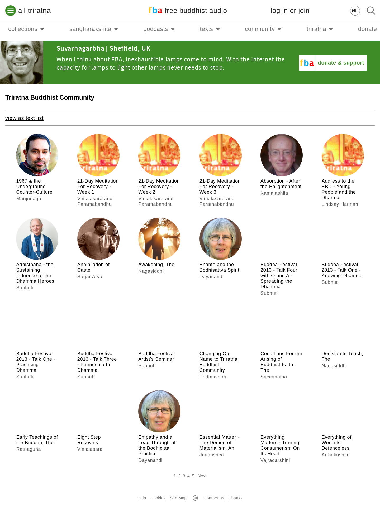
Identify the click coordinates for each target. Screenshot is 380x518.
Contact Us (214, 498)
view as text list (24, 118)
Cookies (157, 498)
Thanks (236, 498)
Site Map (178, 498)
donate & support (341, 63)
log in (290, 11)
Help (141, 498)
